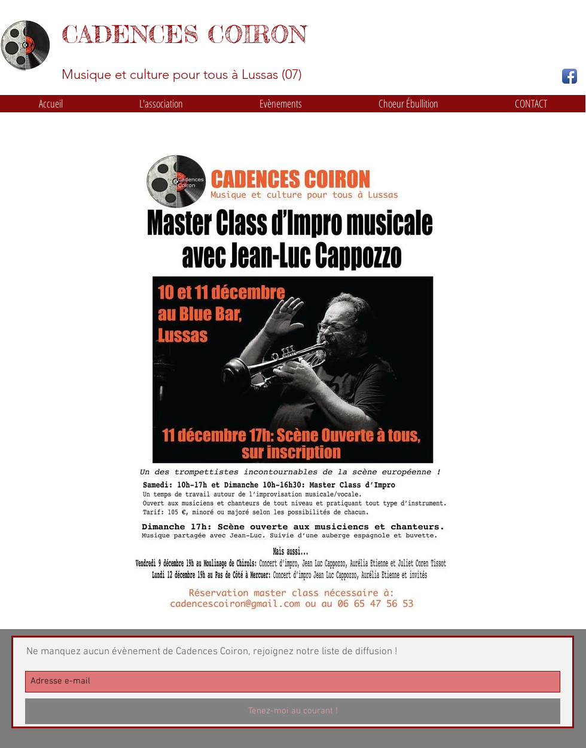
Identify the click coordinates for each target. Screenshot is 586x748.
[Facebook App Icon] (569, 76)
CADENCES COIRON (184, 34)
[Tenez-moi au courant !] (292, 711)
